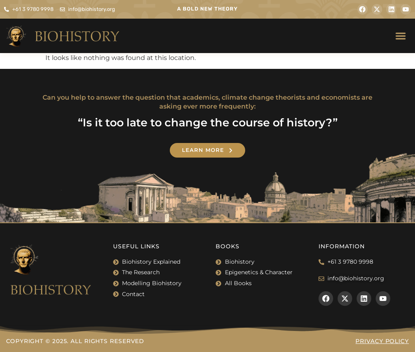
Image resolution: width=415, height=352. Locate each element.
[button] (401, 36)
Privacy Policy (382, 341)
